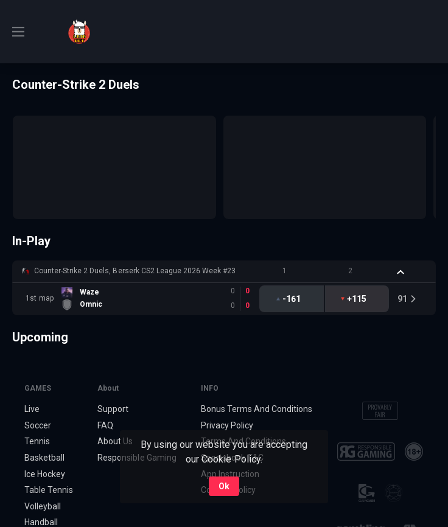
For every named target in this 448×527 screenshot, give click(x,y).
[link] (79, 31)
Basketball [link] (44, 457)
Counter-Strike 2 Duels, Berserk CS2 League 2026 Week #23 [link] (135, 271)
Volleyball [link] (42, 506)
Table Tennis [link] (48, 490)
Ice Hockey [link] (44, 474)
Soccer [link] (37, 425)
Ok (224, 486)
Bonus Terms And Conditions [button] (257, 409)
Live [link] (32, 409)
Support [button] (112, 409)
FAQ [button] (105, 425)
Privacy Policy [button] (227, 425)
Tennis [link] (37, 441)
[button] (224, 271)
